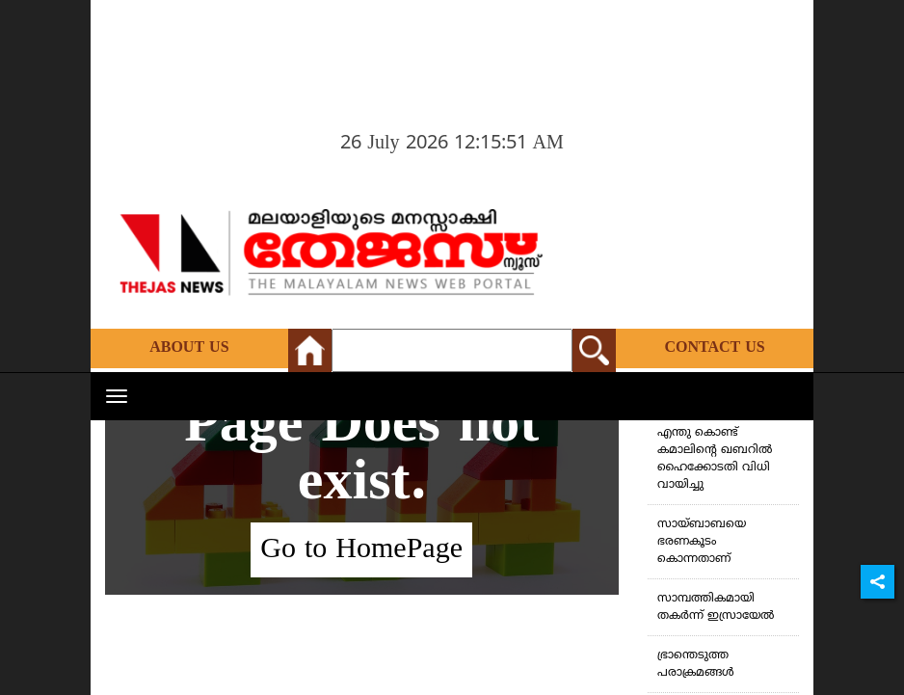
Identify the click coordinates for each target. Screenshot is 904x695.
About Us (188, 348)
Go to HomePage (361, 550)
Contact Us (714, 348)
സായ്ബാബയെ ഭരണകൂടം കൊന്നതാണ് (701, 542)
